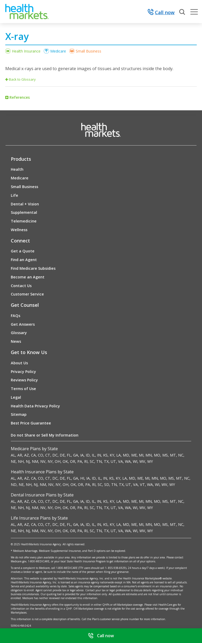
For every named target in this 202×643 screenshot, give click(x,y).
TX (106, 461)
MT (173, 455)
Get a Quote (22, 250)
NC (180, 455)
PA (79, 461)
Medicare (58, 51)
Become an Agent (27, 276)
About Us (19, 362)
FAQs (15, 315)
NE (13, 461)
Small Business (88, 51)
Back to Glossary (20, 79)
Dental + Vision (25, 203)
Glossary (19, 332)
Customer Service (27, 294)
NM (35, 461)
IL (93, 455)
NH (21, 461)
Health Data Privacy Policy (35, 405)
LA (118, 455)
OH (57, 461)
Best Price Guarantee (31, 423)
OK (65, 461)
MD (126, 455)
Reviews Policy (24, 379)
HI (82, 478)
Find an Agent (24, 259)
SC (92, 461)
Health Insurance (26, 51)
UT (113, 461)
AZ (26, 455)
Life (14, 195)
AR (19, 455)
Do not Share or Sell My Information (44, 435)
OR (72, 461)
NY (50, 461)
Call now (161, 12)
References (19, 97)
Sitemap (19, 414)
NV (43, 461)
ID (88, 455)
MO (157, 455)
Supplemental (24, 212)
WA (128, 461)
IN (99, 455)
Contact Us (21, 285)
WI (135, 461)
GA (75, 455)
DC (55, 455)
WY (150, 461)
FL (69, 455)
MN (148, 455)
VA (120, 461)
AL (13, 455)
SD (106, 484)
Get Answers (23, 324)
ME (134, 455)
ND (14, 484)
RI (86, 461)
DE (62, 455)
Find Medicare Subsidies (33, 268)
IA (82, 455)
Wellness (19, 229)
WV (142, 461)
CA (33, 455)
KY (112, 455)
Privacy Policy (23, 371)
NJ (28, 461)
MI (141, 455)
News (16, 341)
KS (105, 455)
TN (99, 461)
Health (17, 169)
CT (47, 455)
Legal (16, 397)
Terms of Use (23, 388)
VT (142, 484)
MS (165, 455)
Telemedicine (24, 221)
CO (40, 455)
